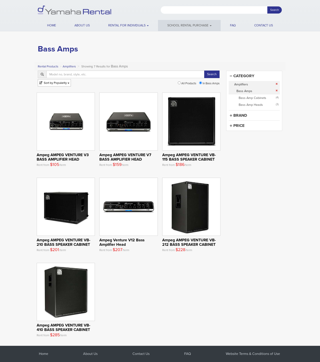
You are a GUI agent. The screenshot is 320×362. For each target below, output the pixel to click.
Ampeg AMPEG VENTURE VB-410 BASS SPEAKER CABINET (63, 327)
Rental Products (48, 66)
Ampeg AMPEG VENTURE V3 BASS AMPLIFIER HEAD (63, 157)
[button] (128, 25)
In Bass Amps (209, 83)
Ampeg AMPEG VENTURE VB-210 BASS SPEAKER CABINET (63, 242)
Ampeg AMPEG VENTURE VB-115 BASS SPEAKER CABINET (189, 157)
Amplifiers (69, 66)
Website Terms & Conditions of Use (253, 353)
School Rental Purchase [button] (189, 25)
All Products (187, 83)
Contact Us (141, 353)
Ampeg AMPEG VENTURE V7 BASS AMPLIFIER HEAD (125, 157)
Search (274, 10)
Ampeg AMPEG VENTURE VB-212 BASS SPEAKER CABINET (189, 242)
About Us (90, 353)
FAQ (233, 25)
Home (51, 25)
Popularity (54, 83)
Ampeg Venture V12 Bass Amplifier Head (121, 242)
